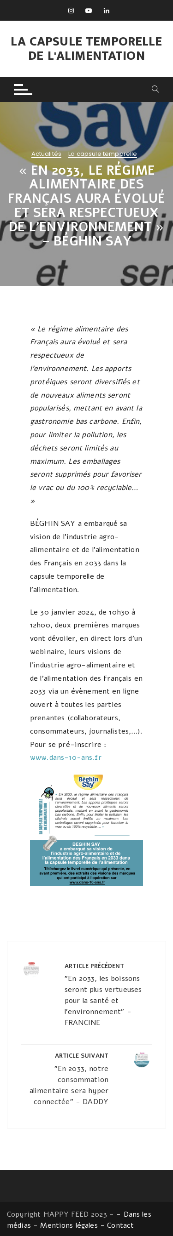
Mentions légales (68, 1225)
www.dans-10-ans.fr (65, 757)
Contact (120, 1225)
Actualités (46, 154)
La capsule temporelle (102, 154)
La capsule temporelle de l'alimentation (86, 49)
